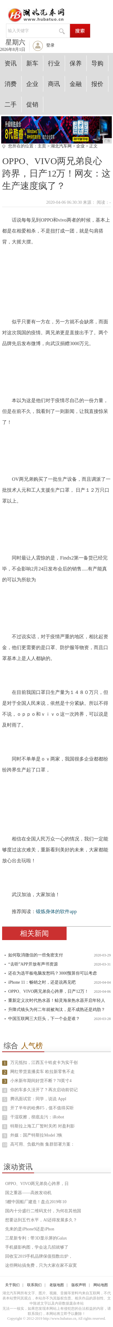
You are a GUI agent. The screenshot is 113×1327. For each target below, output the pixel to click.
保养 (76, 63)
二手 (11, 104)
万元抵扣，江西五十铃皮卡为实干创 (44, 1062)
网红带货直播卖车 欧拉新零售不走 (42, 1071)
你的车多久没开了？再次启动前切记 (44, 1090)
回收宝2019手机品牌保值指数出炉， (39, 1256)
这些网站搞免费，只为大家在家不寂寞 (41, 1265)
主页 (42, 146)
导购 (97, 63)
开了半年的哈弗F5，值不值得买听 (42, 1108)
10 (5, 1145)
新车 (32, 63)
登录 (50, 45)
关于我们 (12, 1285)
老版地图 (56, 1285)
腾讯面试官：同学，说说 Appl (38, 1099)
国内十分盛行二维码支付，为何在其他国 (43, 1211)
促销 (32, 104)
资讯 (11, 63)
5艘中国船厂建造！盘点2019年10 (35, 1202)
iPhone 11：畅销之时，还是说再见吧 (42, 982)
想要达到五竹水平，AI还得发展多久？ (41, 1220)
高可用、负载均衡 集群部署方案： (42, 1144)
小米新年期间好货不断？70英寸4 (40, 1080)
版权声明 (78, 1285)
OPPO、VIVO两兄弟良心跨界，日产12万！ (48, 991)
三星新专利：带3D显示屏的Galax (36, 1238)
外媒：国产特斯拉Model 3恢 (36, 1135)
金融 (76, 84)
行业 (54, 63)
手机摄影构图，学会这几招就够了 (36, 1247)
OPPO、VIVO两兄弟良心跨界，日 (37, 1183)
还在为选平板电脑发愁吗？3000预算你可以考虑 (52, 973)
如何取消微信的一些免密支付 (35, 955)
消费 (11, 84)
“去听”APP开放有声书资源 (33, 964)
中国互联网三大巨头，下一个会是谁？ (44, 1018)
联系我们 (34, 1285)
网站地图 (100, 1285)
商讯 (54, 84)
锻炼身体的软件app (56, 911)
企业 (32, 84)
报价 (97, 84)
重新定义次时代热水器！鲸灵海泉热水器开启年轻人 (56, 1000)
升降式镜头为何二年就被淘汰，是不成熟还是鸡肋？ (56, 1009)
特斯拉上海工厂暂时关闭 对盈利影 (42, 1126)
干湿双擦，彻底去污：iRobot (37, 1117)
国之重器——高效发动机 (28, 1192)
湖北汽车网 (61, 146)
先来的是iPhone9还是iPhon (29, 1229)
